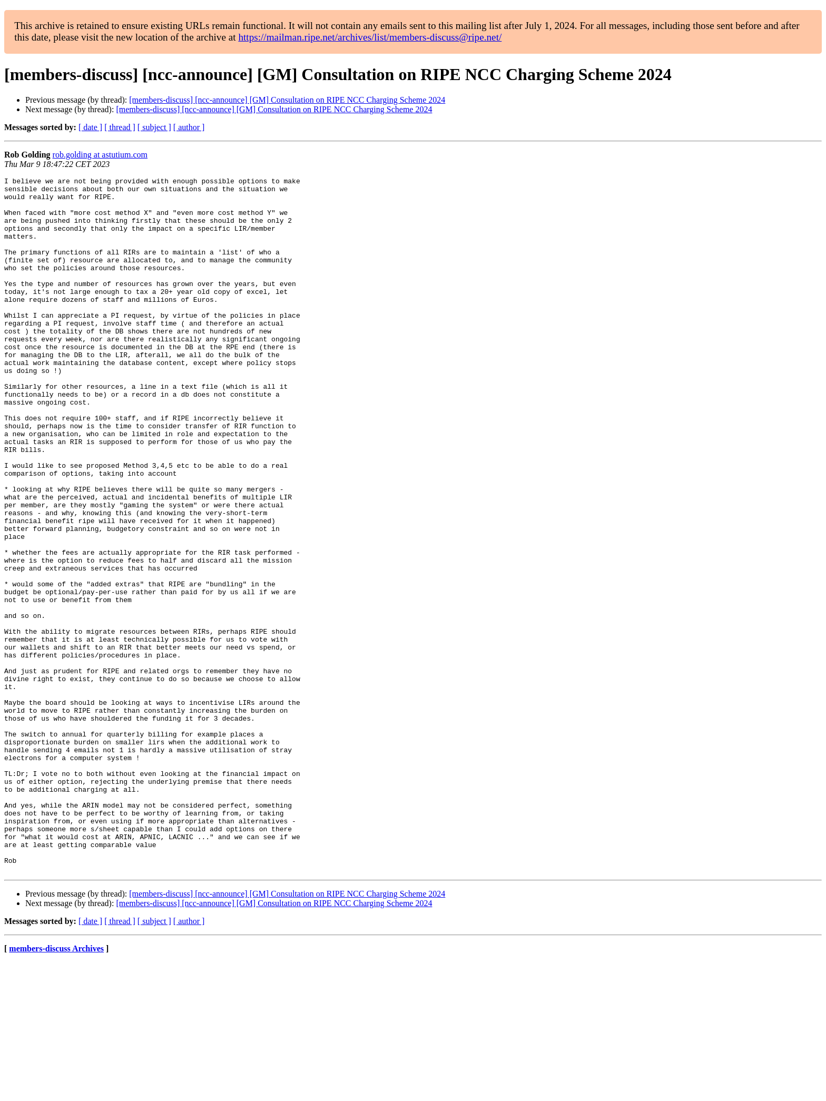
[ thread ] (119, 127)
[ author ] (189, 127)
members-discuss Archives (56, 1087)
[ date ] (90, 127)
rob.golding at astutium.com (100, 154)
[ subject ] (154, 127)
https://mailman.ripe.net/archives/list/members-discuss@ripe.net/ (370, 37)
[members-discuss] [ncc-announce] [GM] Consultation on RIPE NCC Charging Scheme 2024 (287, 99)
